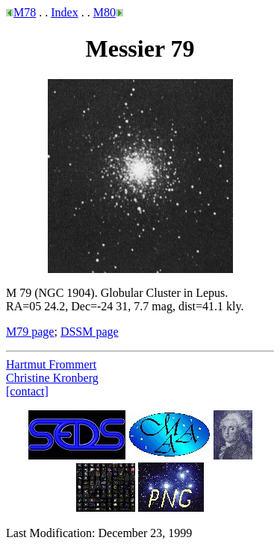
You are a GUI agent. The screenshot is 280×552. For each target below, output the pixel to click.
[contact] (27, 391)
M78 (24, 12)
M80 (104, 12)
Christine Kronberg (52, 377)
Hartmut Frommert (51, 364)
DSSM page (89, 331)
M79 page (30, 331)
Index (64, 12)
